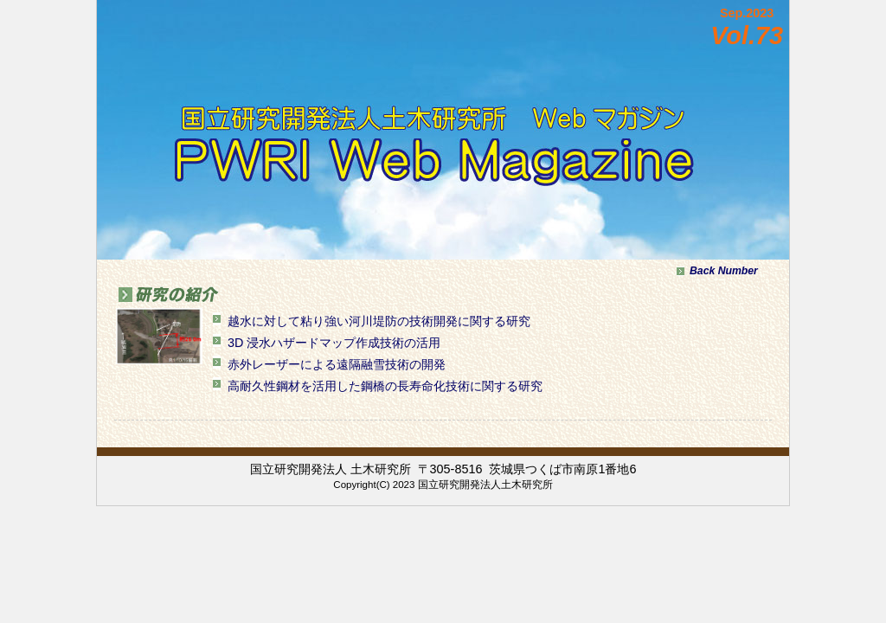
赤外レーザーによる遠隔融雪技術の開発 (337, 364)
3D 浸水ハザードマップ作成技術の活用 (334, 343)
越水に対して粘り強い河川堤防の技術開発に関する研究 (379, 321)
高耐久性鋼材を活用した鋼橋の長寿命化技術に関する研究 (385, 386)
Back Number (724, 271)
